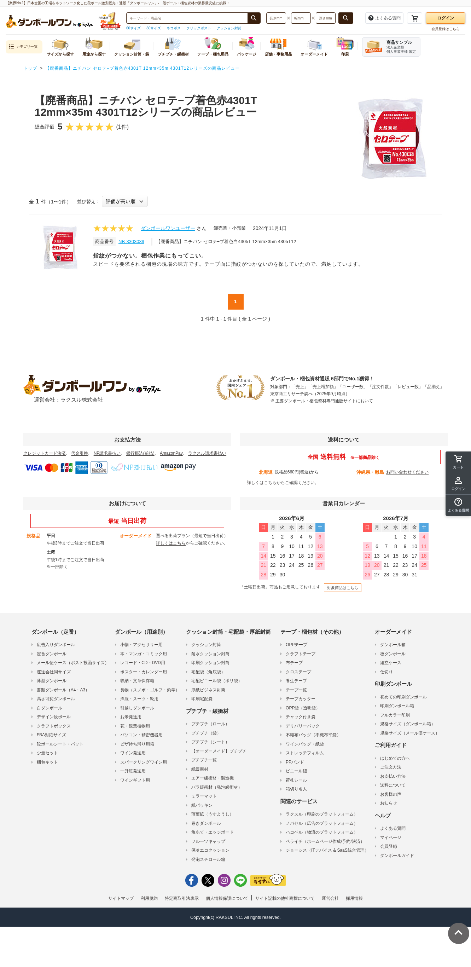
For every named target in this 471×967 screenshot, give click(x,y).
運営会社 (330, 898)
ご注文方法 (390, 767)
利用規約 (149, 898)
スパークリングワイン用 (143, 762)
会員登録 (388, 846)
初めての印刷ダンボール (403, 697)
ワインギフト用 (135, 780)
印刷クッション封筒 (210, 662)
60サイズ (133, 28)
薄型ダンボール (51, 680)
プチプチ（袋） (206, 733)
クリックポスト (198, 28)
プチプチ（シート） (210, 741)
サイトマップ (121, 898)
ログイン (445, 18)
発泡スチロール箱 (208, 859)
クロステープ (298, 671)
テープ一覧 (296, 689)
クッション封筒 (229, 28)
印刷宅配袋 (202, 698)
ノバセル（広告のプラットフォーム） (322, 823)
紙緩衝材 (199, 769)
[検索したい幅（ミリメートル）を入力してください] (301, 18)
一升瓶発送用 (133, 771)
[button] (458, 505)
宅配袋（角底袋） (208, 671)
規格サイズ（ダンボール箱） (407, 723)
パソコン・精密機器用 (141, 734)
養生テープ (296, 680)
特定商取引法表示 (182, 898)
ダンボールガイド (397, 855)
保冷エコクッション (210, 850)
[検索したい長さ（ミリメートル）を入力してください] (276, 18)
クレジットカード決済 (44, 453)
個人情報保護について (227, 898)
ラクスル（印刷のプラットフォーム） (322, 814)
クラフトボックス (54, 726)
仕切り (386, 671)
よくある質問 (393, 828)
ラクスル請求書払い (207, 453)
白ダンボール (49, 708)
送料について (393, 785)
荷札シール (296, 780)
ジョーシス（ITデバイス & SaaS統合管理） (327, 850)
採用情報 (354, 898)
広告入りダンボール (56, 644)
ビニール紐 (296, 771)
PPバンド (295, 762)
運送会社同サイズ (54, 671)
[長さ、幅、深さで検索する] (345, 18)
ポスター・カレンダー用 (143, 671)
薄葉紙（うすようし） (212, 814)
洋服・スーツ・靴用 (139, 698)
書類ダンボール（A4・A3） (63, 689)
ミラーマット (204, 796)
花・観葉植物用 (135, 726)
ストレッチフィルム (305, 752)
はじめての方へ (395, 758)
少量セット (47, 752)
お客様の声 (390, 794)
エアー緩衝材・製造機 (212, 778)
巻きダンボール (206, 823)
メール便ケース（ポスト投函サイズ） (73, 662)
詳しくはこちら (262, 482)
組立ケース (390, 662)
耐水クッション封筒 (210, 653)
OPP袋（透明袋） (303, 708)
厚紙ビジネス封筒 (208, 689)
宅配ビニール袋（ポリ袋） (216, 680)
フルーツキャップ (208, 841)
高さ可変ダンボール (56, 698)
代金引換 (79, 453)
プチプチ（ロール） (210, 723)
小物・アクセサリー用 (141, 644)
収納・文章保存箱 (137, 680)
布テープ (294, 662)
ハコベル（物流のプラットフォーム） (322, 832)
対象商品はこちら (342, 588)
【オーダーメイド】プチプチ (218, 751)
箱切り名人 (296, 789)
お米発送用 (130, 716)
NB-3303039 (131, 241)
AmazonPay (171, 453)
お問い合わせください (407, 472)
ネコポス (174, 28)
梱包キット (47, 762)
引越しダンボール (137, 708)
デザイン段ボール (54, 716)
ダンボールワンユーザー (168, 228)
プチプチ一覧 (204, 760)
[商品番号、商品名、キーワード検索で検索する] (254, 18)
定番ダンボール (51, 653)
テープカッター (300, 698)
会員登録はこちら (445, 29)
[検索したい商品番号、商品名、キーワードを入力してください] (187, 18)
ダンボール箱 (393, 644)
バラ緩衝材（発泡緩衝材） (216, 787)
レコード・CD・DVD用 (142, 662)
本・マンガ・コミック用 (143, 653)
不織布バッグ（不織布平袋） (313, 734)
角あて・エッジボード (212, 832)
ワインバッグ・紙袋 (305, 744)
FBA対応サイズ (51, 734)
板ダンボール (393, 653)
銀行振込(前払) (140, 453)
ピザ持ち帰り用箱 (137, 744)
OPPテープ (296, 644)
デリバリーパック (303, 726)
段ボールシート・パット (60, 744)
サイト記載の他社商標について (285, 898)
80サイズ (153, 28)
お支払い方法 (393, 776)
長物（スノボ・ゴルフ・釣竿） (150, 689)
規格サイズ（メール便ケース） (410, 733)
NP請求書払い (107, 453)
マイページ (390, 837)
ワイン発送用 (133, 752)
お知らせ (388, 803)
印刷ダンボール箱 (397, 705)
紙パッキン (202, 805)
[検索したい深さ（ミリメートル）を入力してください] (326, 18)
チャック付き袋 (300, 716)
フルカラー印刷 (395, 715)
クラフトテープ (300, 653)
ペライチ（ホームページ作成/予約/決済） (325, 841)
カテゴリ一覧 (22, 47)
